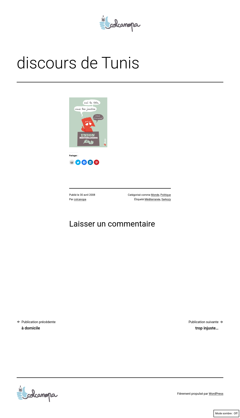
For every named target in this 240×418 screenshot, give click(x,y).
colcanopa (80, 199)
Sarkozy (166, 199)
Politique (165, 194)
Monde (155, 194)
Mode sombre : (226, 413)
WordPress (216, 393)
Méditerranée (152, 199)
